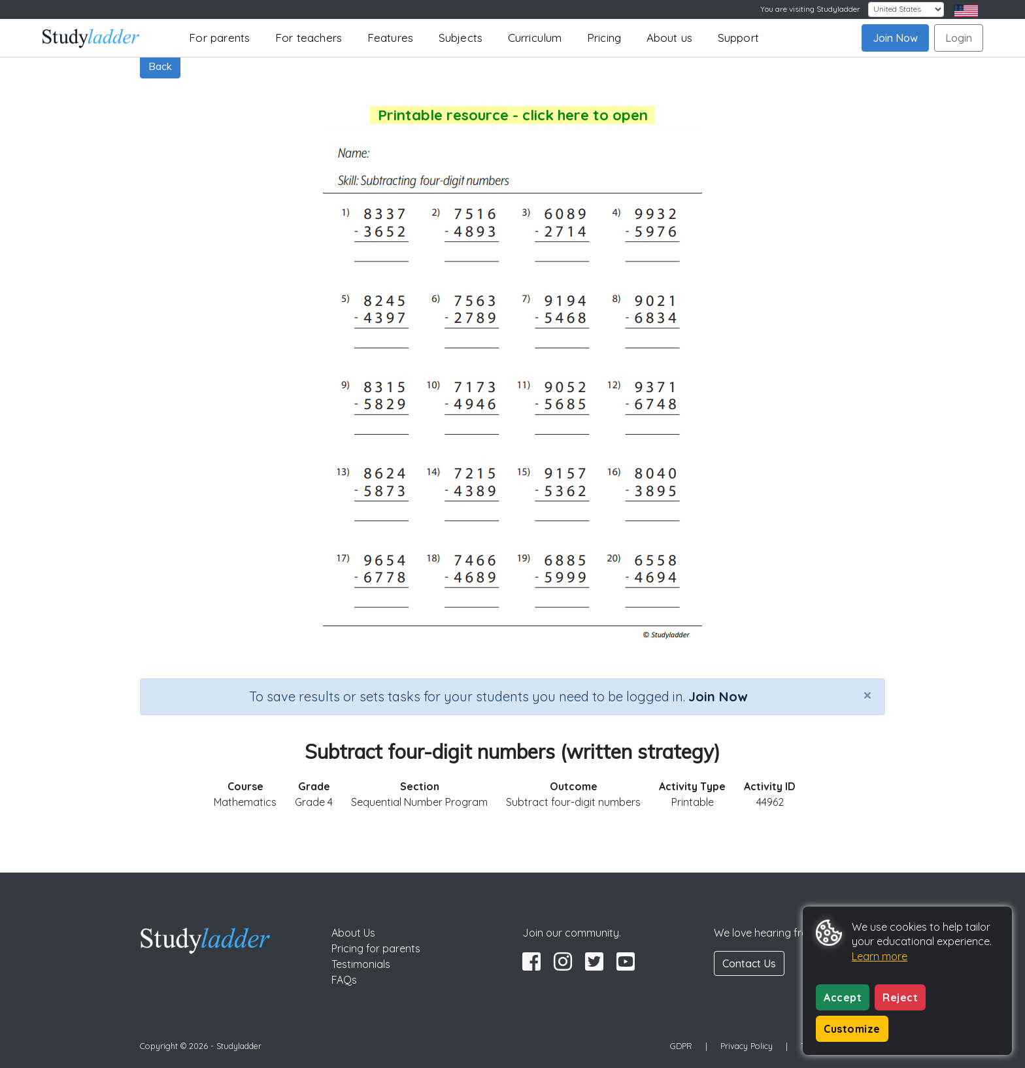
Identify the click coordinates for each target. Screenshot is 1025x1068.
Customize (852, 1028)
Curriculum (535, 37)
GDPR (681, 1046)
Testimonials (360, 964)
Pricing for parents (375, 948)
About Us (353, 932)
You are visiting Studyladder (810, 9)
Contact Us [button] (749, 963)
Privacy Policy (746, 1046)
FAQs (344, 979)
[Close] (867, 694)
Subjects (461, 37)
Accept (843, 997)
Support (738, 37)
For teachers (308, 37)
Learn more (879, 956)
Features (390, 37)
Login (958, 37)
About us (670, 37)
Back (160, 66)
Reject (900, 997)
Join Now (895, 37)
